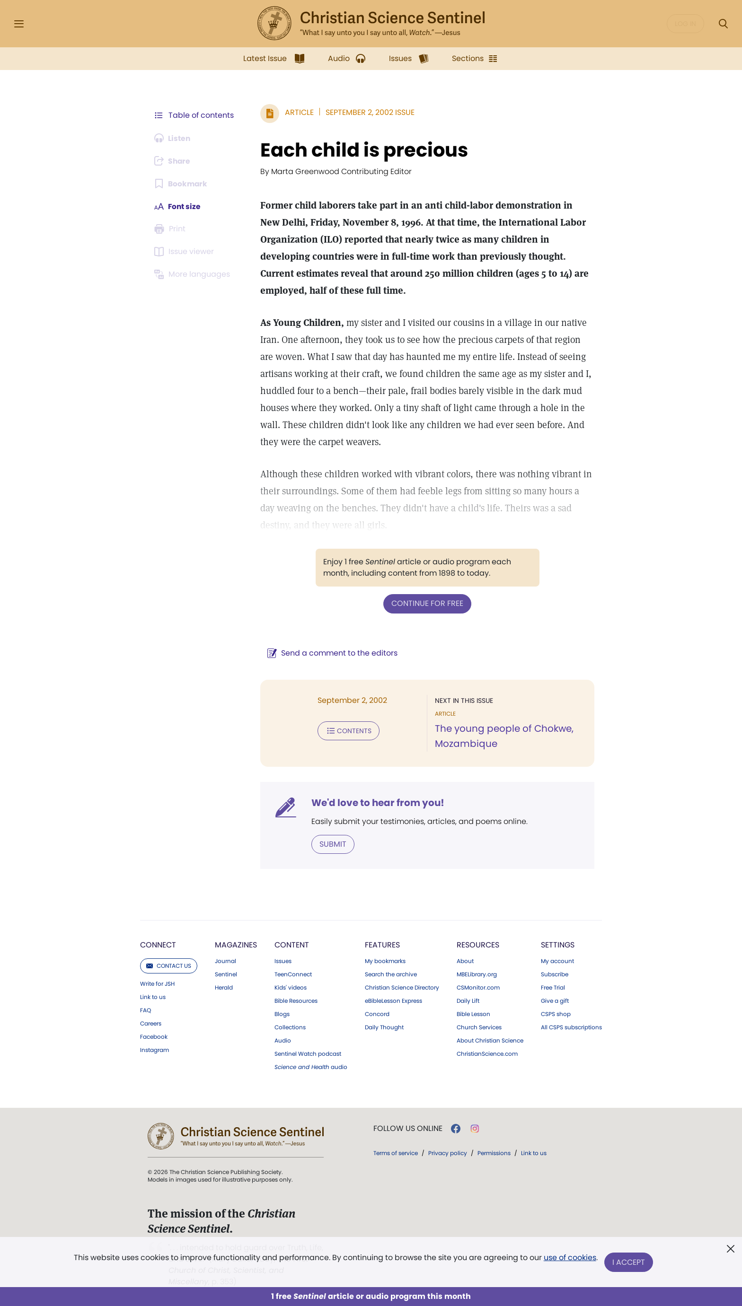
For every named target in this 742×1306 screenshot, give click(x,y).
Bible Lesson (473, 1014)
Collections (290, 1027)
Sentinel (226, 974)
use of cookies (569, 1258)
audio (310, 1066)
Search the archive (391, 974)
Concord (377, 1014)
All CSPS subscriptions (571, 1027)
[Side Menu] (19, 23)
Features (382, 944)
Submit (331, 843)
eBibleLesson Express (393, 1000)
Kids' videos (290, 987)
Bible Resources (296, 1000)
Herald (224, 987)
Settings (557, 944)
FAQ (145, 1010)
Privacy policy (447, 1152)
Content (291, 944)
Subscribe (554, 974)
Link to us (153, 996)
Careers (150, 1023)
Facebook (154, 1036)
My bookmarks (385, 961)
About (465, 961)
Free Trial (553, 987)
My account (557, 961)
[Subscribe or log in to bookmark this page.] (181, 183)
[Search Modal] (723, 23)
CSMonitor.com (478, 987)
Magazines (236, 944)
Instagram (154, 1049)
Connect (158, 944)
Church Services (479, 1027)
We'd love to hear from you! (375, 802)
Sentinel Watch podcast (307, 1053)
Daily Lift (468, 1000)
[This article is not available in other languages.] (193, 274)
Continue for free (426, 603)
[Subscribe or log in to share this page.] (174, 160)
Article (297, 112)
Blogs (282, 1014)
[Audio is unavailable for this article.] (173, 138)
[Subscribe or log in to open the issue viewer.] (185, 251)
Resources (478, 944)
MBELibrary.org (477, 974)
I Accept (629, 1262)
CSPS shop (556, 1014)
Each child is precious (362, 150)
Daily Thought (384, 1027)
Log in (685, 23)
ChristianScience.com (487, 1053)
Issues (283, 961)
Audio (282, 1040)
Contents (347, 730)
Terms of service (395, 1152)
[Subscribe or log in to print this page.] (171, 229)
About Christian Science (490, 1040)
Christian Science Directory (402, 987)
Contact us (168, 965)
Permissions (494, 1152)
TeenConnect (293, 974)
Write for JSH (157, 983)
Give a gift (555, 1000)
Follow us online (407, 1128)
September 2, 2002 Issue (368, 112)
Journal (225, 961)
